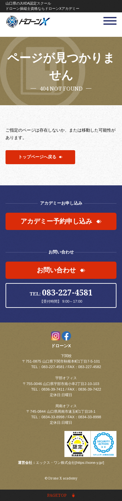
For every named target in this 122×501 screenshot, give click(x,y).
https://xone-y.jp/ (89, 463)
